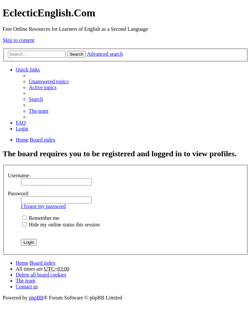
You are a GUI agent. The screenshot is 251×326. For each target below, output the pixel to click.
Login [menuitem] (22, 128)
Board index (43, 263)
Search (76, 54)
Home (22, 263)
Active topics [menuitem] (43, 87)
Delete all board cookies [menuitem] (41, 275)
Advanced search (105, 54)
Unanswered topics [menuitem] (49, 81)
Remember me (40, 218)
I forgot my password (43, 206)
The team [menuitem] (38, 111)
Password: (18, 193)
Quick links (28, 69)
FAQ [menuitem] (21, 122)
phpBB (36, 297)
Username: (19, 175)
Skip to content (18, 40)
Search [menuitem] (36, 99)
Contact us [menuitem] (27, 286)
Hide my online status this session (61, 224)
